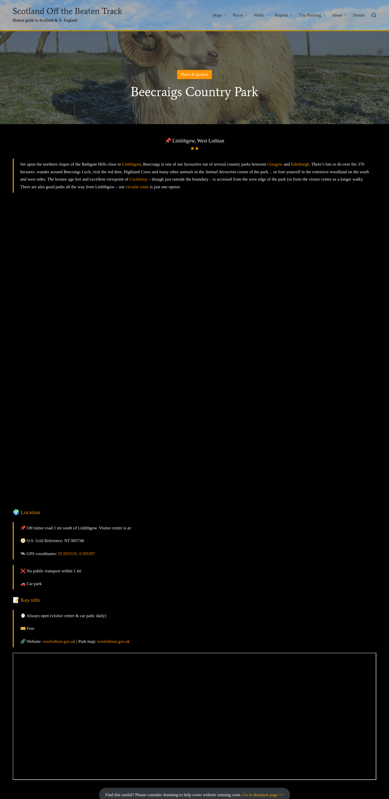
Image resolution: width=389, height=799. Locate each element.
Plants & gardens (194, 74)
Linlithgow (131, 164)
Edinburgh (300, 164)
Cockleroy (138, 179)
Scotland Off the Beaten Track (67, 11)
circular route (137, 186)
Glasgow (274, 164)
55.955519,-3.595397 (76, 553)
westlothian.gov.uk (59, 641)
